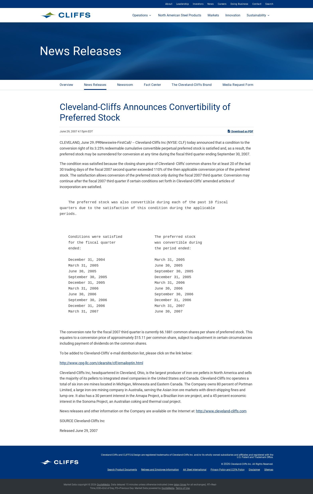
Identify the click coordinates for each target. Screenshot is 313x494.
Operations (140, 15)
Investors (198, 4)
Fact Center (152, 85)
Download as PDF (240, 131)
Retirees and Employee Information (160, 469)
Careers (222, 4)
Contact (256, 4)
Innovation (232, 15)
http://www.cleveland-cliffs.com (221, 411)
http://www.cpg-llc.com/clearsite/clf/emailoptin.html (101, 363)
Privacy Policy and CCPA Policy (228, 469)
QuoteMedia (103, 484)
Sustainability (256, 15)
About (168, 4)
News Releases (95, 85)
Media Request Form (238, 85)
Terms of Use (183, 488)
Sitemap (268, 469)
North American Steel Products (179, 15)
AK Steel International (194, 469)
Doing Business (239, 4)
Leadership (182, 4)
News (210, 4)
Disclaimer (254, 469)
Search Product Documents (122, 469)
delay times (180, 484)
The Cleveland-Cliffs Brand (192, 85)
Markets (213, 15)
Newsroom (125, 85)
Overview (66, 85)
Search (269, 4)
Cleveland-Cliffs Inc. (241, 464)
